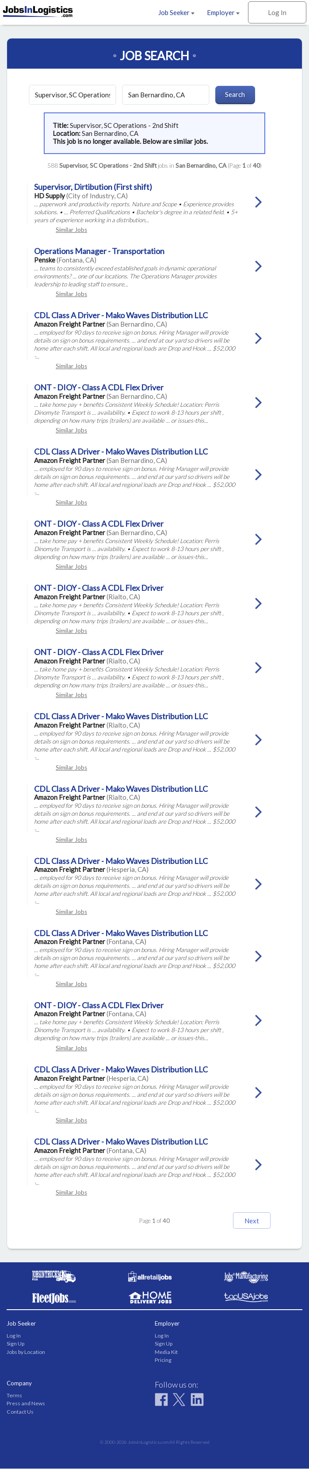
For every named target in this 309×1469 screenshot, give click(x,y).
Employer (223, 12)
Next (246, 1221)
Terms (14, 1395)
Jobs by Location (26, 1352)
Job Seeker (176, 12)
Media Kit (166, 1352)
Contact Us (20, 1412)
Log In (277, 12)
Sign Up (15, 1344)
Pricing (163, 1360)
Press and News (26, 1404)
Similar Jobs (71, 229)
